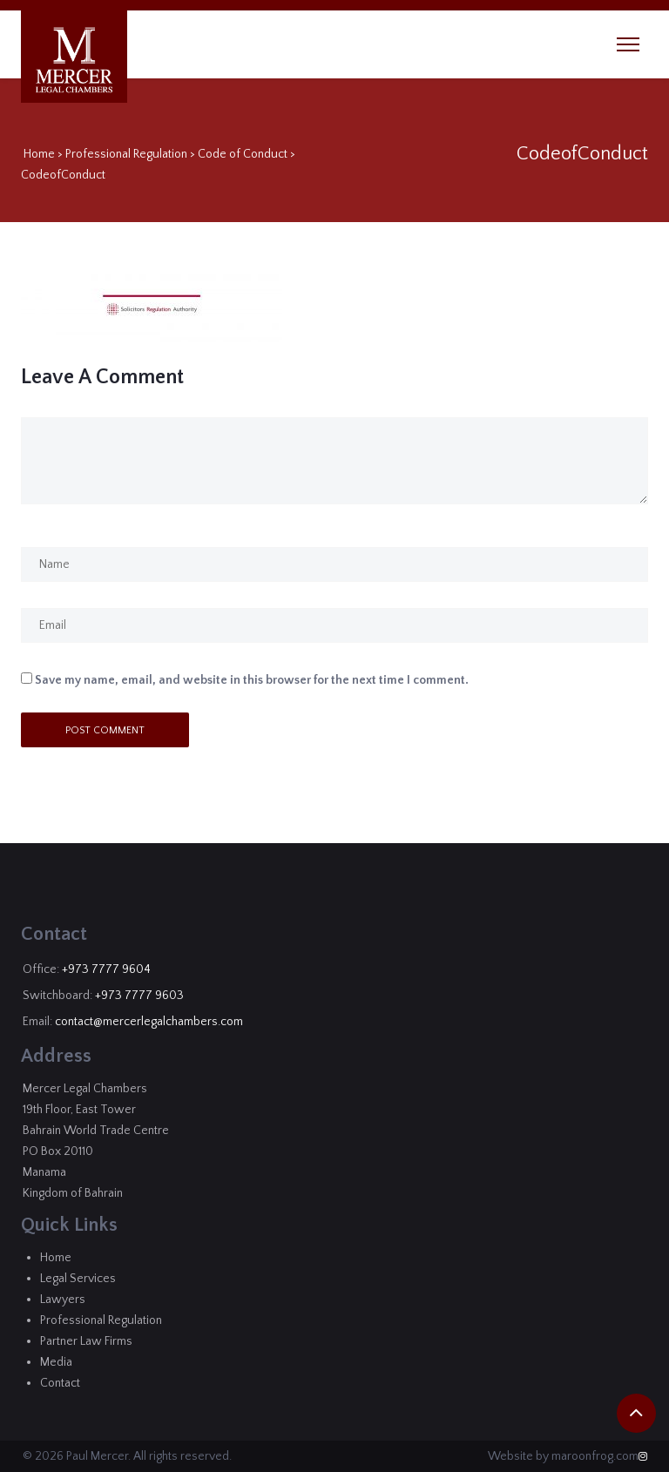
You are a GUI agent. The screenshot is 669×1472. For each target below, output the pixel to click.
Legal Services (78, 1279)
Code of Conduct (242, 154)
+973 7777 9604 (106, 969)
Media (56, 1362)
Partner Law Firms (86, 1341)
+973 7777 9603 (139, 996)
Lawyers (62, 1300)
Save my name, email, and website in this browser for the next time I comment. (252, 680)
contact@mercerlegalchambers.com (149, 1022)
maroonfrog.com (595, 1456)
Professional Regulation (126, 154)
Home (39, 154)
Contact (60, 1383)
